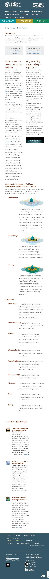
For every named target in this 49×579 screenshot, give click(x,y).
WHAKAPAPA (8, 21)
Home (7, 11)
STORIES (23, 17)
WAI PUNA (35, 14)
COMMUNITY (25, 14)
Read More (19, 527)
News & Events (24, 11)
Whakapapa (13, 198)
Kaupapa (14, 11)
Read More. (26, 454)
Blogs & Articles (37, 11)
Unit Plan (15, 70)
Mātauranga (13, 236)
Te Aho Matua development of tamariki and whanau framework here (20, 430)
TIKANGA (41, 21)
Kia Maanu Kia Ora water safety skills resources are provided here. (19, 499)
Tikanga (11, 265)
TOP (43, 576)
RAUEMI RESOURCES (11, 17)
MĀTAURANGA (24, 21)
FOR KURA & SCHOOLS (12, 14)
